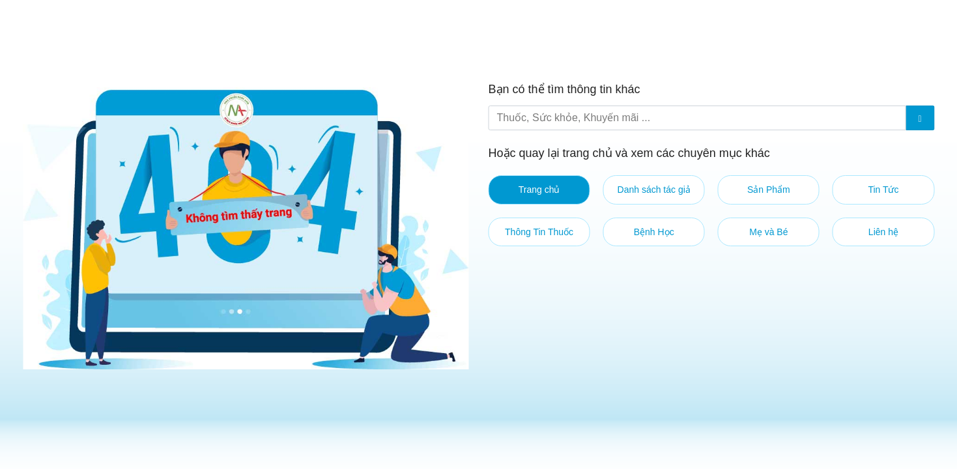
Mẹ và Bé (768, 232)
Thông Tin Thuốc (539, 232)
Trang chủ (539, 189)
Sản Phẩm (768, 189)
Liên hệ (883, 232)
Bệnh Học (654, 232)
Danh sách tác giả (654, 189)
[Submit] (920, 118)
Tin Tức (883, 189)
